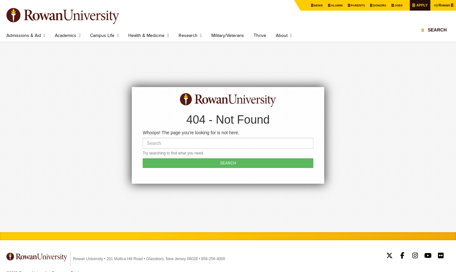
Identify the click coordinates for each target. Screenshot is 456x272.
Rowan (441, 4)
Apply (419, 5)
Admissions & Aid (23, 35)
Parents (351, 5)
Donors (375, 5)
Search (437, 33)
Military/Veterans (227, 35)
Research (188, 35)
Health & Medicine (146, 35)
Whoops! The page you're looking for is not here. (191, 132)
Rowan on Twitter (389, 256)
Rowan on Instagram (415, 256)
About (282, 35)
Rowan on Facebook (402, 256)
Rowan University (72, 16)
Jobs (394, 5)
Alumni (330, 5)
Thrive (260, 35)
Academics (65, 35)
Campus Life (102, 35)
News (310, 5)
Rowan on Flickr (441, 256)
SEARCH (228, 163)
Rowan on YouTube (428, 256)
